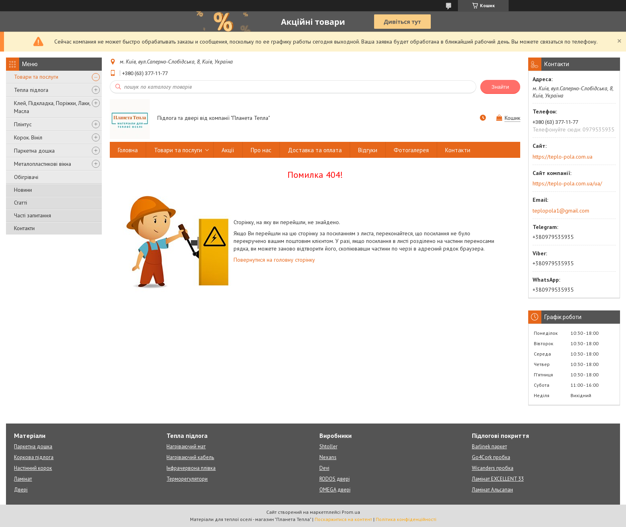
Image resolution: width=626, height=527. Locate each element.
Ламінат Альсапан (492, 489)
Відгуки (367, 150)
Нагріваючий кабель (190, 457)
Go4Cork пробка (491, 457)
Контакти (24, 228)
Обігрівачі (26, 177)
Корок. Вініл (28, 137)
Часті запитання (32, 215)
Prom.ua (351, 512)
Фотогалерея (411, 150)
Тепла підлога (31, 89)
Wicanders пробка (492, 468)
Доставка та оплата (315, 150)
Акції (228, 150)
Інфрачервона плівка (191, 468)
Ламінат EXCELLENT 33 (498, 478)
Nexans (328, 457)
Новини (23, 189)
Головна (128, 150)
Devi (324, 468)
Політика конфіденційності (406, 519)
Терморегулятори (187, 478)
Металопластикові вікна (42, 163)
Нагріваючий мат (186, 446)
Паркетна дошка (34, 150)
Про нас (261, 150)
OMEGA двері (335, 489)
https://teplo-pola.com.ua (562, 156)
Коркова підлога (33, 457)
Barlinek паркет (489, 446)
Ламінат (23, 478)
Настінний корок (33, 468)
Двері (21, 489)
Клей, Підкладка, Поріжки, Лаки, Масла (52, 107)
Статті (20, 202)
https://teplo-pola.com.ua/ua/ (567, 183)
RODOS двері (334, 478)
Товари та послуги (36, 76)
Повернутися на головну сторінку (274, 259)
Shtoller (328, 446)
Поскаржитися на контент (343, 519)
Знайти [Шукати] (500, 87)
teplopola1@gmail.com (561, 210)
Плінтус (23, 124)
